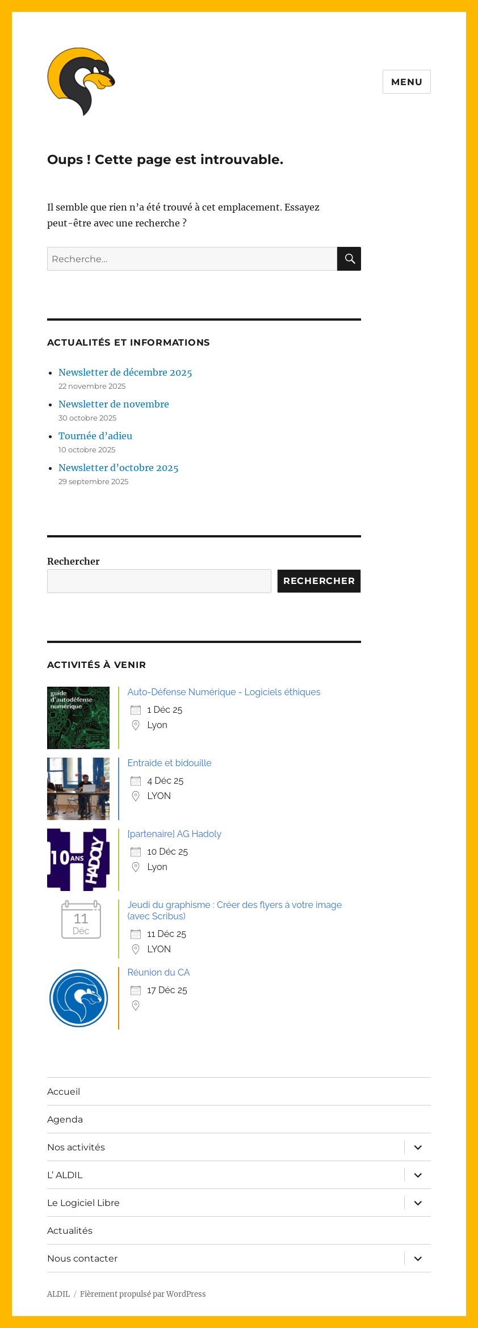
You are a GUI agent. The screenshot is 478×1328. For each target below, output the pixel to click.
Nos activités (76, 1147)
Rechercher (73, 561)
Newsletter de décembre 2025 (125, 372)
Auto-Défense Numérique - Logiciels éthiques (224, 692)
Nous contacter (82, 1258)
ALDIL (58, 1294)
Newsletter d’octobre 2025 (118, 467)
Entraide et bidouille (170, 763)
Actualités (70, 1230)
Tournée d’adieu (95, 436)
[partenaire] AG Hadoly (175, 834)
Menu (406, 82)
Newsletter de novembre (113, 404)
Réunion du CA (159, 972)
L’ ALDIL (64, 1175)
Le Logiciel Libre (83, 1202)
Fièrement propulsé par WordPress (143, 1294)
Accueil (63, 1091)
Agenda (65, 1119)
